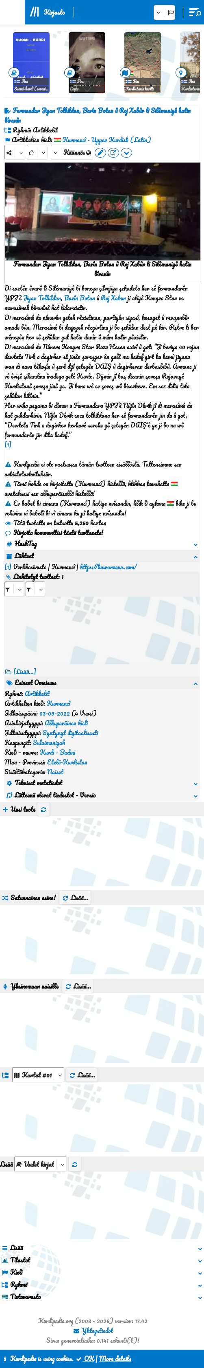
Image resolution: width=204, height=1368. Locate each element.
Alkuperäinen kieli (66, 723)
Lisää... (75, 898)
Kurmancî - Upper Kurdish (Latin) (107, 140)
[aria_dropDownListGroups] (38, 1075)
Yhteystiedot (93, 1330)
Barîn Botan (79, 298)
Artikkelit (37, 693)
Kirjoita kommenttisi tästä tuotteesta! (53, 533)
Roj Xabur (113, 298)
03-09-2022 (54, 713)
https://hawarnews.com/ (108, 567)
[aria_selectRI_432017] (14, 589)
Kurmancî (58, 703)
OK (84, 1359)
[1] (7, 444)
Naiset (55, 772)
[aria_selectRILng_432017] (35, 589)
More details (115, 1359)
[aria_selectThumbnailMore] (40, 1164)
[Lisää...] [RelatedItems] (24, 671)
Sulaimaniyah (49, 742)
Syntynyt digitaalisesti (70, 733)
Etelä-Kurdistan (67, 762)
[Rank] (37, 152)
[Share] (15, 152)
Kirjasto (54, 12)
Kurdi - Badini (57, 752)
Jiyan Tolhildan (42, 298)
